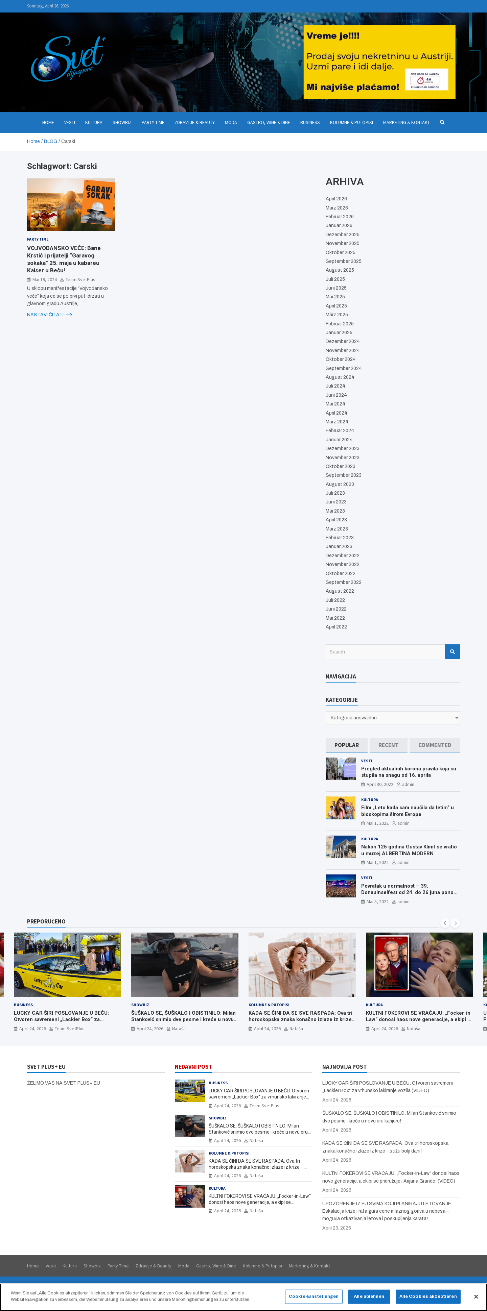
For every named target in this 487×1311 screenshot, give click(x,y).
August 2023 (340, 484)
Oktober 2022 (340, 573)
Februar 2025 (340, 323)
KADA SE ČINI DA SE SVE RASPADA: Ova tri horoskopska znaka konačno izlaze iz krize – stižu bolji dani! (300, 1019)
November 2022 (343, 564)
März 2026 (337, 208)
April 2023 (336, 519)
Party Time (153, 122)
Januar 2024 (339, 439)
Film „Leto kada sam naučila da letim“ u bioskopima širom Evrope (407, 811)
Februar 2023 (340, 537)
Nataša (179, 1028)
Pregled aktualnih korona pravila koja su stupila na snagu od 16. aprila (408, 772)
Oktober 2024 (341, 359)
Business (310, 122)
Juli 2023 (335, 493)
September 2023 (344, 475)
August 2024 (340, 377)
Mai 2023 (335, 511)
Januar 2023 (339, 546)
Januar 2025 (339, 332)
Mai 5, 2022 (378, 901)
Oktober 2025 (340, 252)
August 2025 (340, 270)
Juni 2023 (336, 501)
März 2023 (337, 528)
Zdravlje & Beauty (195, 122)
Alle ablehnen (369, 1300)
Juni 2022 (336, 609)
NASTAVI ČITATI (49, 315)
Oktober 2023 (340, 466)
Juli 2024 (335, 386)
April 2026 (336, 198)
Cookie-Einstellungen (314, 1300)
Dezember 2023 (343, 448)
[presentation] (445, 923)
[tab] (347, 745)
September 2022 (344, 582)
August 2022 (340, 591)
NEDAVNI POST (193, 1066)
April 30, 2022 (380, 784)
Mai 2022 (335, 618)
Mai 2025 (335, 296)
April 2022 (336, 626)
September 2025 (344, 261)
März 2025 (337, 314)
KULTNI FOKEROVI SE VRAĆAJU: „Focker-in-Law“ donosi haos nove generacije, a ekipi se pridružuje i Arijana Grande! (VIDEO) (419, 1019)
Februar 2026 (340, 216)
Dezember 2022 (343, 555)
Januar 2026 (339, 225)
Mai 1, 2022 (378, 823)
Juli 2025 (335, 279)
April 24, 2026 (32, 1028)
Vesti (69, 122)
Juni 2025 (336, 288)
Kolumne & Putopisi (351, 122)
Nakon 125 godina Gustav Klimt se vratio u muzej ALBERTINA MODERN (409, 850)
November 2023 (343, 457)
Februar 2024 (340, 430)
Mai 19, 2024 (44, 279)
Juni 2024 (336, 395)
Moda (231, 122)
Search (452, 651)
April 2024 (336, 413)
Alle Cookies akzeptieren (428, 1300)
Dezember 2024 (343, 341)
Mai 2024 (335, 403)
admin (408, 784)
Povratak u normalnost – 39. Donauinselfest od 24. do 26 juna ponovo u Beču (410, 892)
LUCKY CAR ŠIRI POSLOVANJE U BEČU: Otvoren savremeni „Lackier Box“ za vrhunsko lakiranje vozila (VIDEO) (61, 1019)
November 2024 (343, 350)
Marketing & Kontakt (406, 122)
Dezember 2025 (343, 234)
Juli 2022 (335, 600)
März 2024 (337, 421)
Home (48, 122)
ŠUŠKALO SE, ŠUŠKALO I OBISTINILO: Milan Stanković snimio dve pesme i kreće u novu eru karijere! (183, 1019)
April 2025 (336, 305)
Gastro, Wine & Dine (268, 122)
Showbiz (122, 122)
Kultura (93, 122)
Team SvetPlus (80, 279)
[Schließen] (476, 1300)
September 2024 (344, 368)
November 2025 (343, 243)
